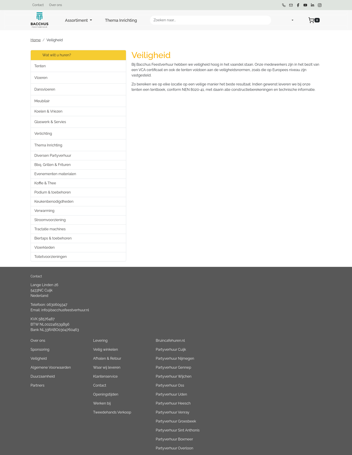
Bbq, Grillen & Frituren (52, 165)
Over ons (55, 5)
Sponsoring (163, 287)
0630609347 (57, 305)
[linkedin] (312, 5)
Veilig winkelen (224, 287)
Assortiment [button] (77, 20)
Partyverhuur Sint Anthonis (291, 368)
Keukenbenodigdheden (53, 201)
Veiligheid (162, 296)
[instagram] (319, 5)
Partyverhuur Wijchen (287, 314)
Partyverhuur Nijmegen (288, 296)
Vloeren (40, 78)
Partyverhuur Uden (285, 332)
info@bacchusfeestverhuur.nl (65, 310)
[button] (92, 66)
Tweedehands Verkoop (231, 350)
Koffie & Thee (45, 183)
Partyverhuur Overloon (288, 386)
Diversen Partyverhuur (52, 155)
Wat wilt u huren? (52, 55)
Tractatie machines (50, 229)
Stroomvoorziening (50, 220)
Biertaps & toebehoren (53, 238)
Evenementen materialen (55, 174)
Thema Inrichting (121, 20)
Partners (161, 323)
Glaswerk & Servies (50, 122)
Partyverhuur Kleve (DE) (288, 395)
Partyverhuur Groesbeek (289, 359)
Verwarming (44, 211)
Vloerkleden (44, 247)
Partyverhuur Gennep (287, 305)
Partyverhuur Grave (285, 431)
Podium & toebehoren (52, 192)
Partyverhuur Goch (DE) (288, 404)
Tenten (40, 66)
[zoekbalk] (210, 20)
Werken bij (220, 341)
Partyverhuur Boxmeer (287, 377)
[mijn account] (288, 20)
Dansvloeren (44, 89)
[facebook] (298, 5)
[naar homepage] (39, 20)
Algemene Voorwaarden (174, 305)
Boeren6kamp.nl (283, 413)
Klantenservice (224, 314)
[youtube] (305, 5)
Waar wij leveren (225, 305)
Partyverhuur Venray (286, 350)
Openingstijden (224, 332)
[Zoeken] (266, 20)
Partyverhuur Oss (283, 323)
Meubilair (42, 101)
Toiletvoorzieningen (50, 257)
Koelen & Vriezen (48, 111)
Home (36, 40)
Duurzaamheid (166, 314)
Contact (38, 5)
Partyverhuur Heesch (286, 341)
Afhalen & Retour (226, 296)
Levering (219, 278)
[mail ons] (291, 5)
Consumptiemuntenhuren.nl (292, 422)
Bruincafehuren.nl (283, 278)
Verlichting (43, 133)
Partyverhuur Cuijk (284, 287)
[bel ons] (284, 5)
